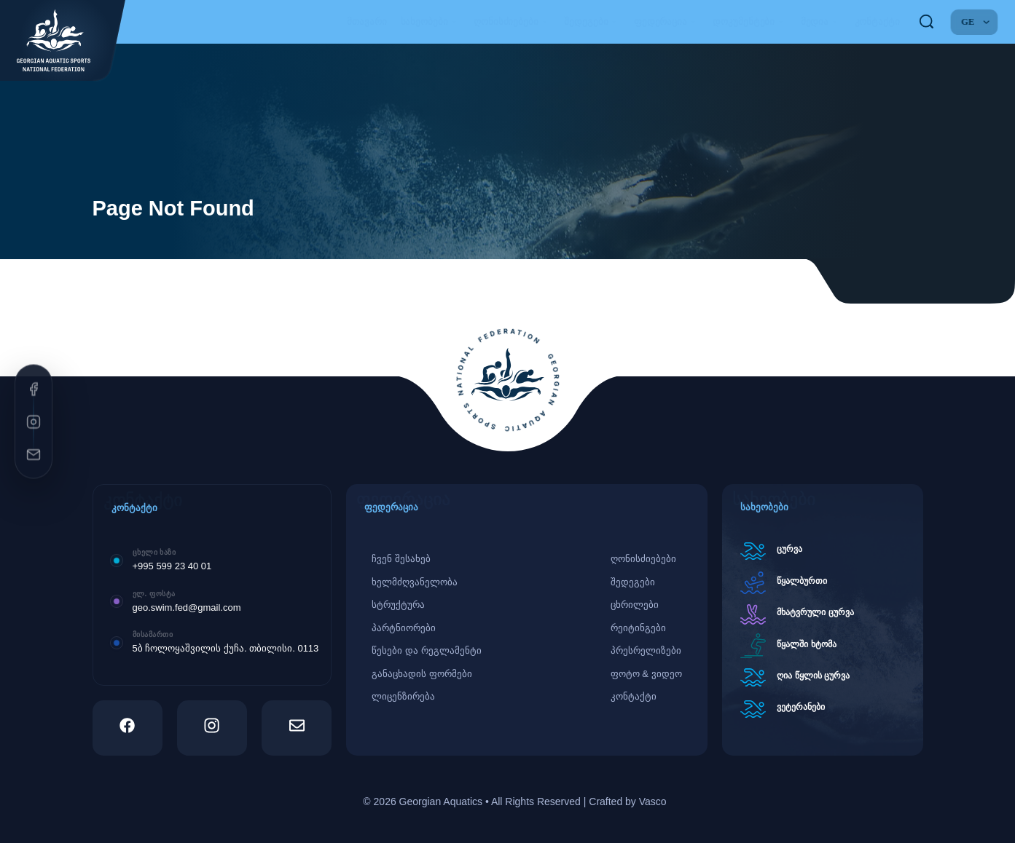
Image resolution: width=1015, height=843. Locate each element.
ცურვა (789, 549)
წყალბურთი (802, 581)
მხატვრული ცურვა (815, 612)
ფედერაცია (666, 22)
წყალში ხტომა (806, 644)
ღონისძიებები (512, 22)
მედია (821, 22)
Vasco (653, 801)
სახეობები (431, 22)
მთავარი (366, 21)
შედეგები (592, 22)
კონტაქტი (877, 21)
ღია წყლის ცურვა (813, 675)
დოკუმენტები (749, 22)
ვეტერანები (801, 707)
